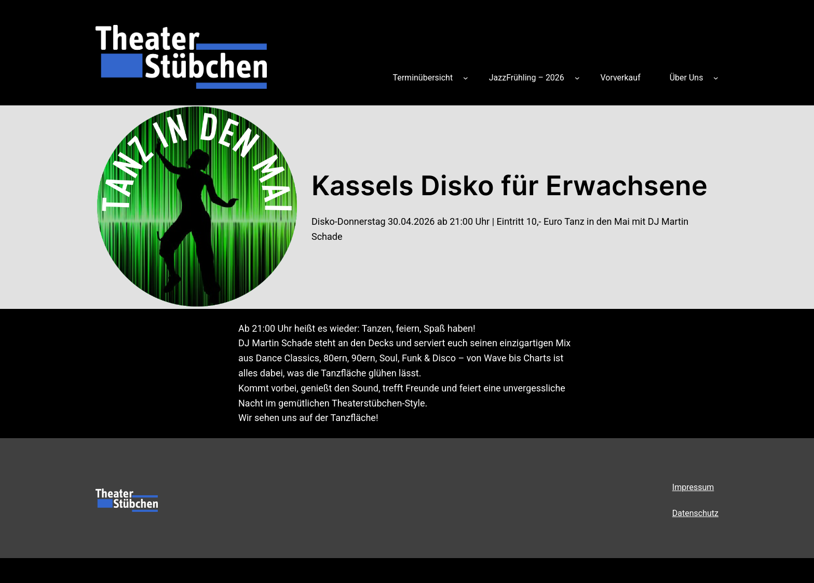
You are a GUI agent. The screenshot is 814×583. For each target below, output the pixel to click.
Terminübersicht (422, 78)
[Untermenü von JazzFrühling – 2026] (577, 77)
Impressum (693, 487)
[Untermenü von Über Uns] (715, 77)
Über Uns (686, 78)
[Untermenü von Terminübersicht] (465, 77)
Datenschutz (695, 513)
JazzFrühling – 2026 (526, 78)
